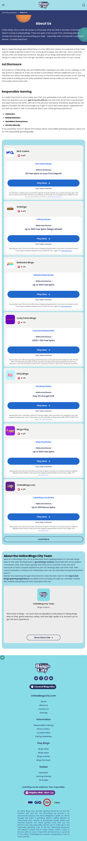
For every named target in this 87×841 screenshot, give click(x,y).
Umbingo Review (43, 219)
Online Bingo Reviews (9, 13)
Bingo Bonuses (43, 760)
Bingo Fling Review (43, 442)
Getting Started (43, 776)
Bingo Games (43, 756)
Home (43, 701)
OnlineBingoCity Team (43, 603)
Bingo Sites (43, 749)
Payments (43, 772)
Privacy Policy (43, 729)
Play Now (42, 183)
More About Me (43, 637)
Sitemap (43, 712)
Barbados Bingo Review (44, 275)
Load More (43, 539)
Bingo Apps (43, 752)
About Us (43, 705)
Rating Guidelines (43, 736)
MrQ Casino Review (43, 163)
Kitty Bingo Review (43, 386)
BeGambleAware (57, 197)
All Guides (43, 780)
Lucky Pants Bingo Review (43, 330)
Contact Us (43, 709)
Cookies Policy (43, 732)
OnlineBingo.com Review (43, 497)
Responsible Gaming (43, 725)
